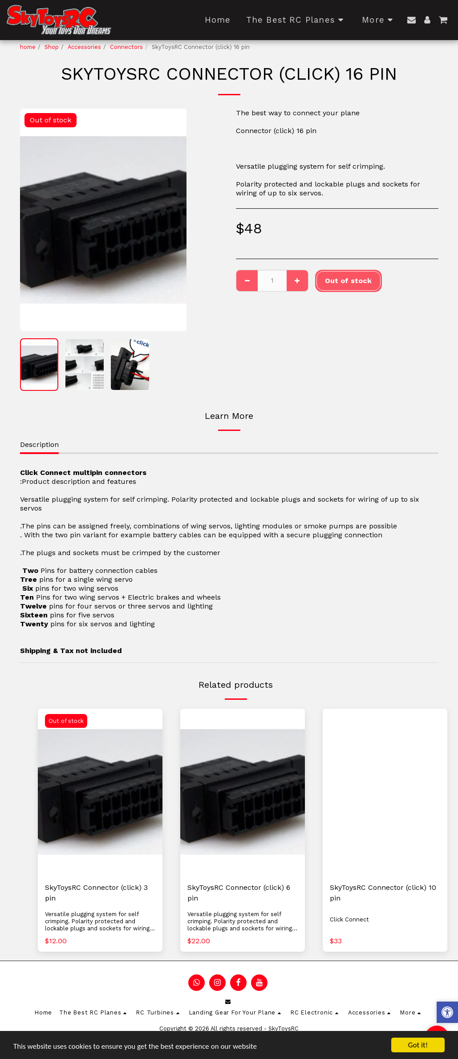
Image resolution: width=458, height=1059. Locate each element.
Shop (52, 47)
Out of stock (348, 280)
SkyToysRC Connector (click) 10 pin (383, 892)
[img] (100, 792)
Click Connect (349, 919)
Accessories (84, 47)
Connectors (126, 47)
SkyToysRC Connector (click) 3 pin (96, 892)
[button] (411, 20)
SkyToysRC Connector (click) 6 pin (238, 892)
